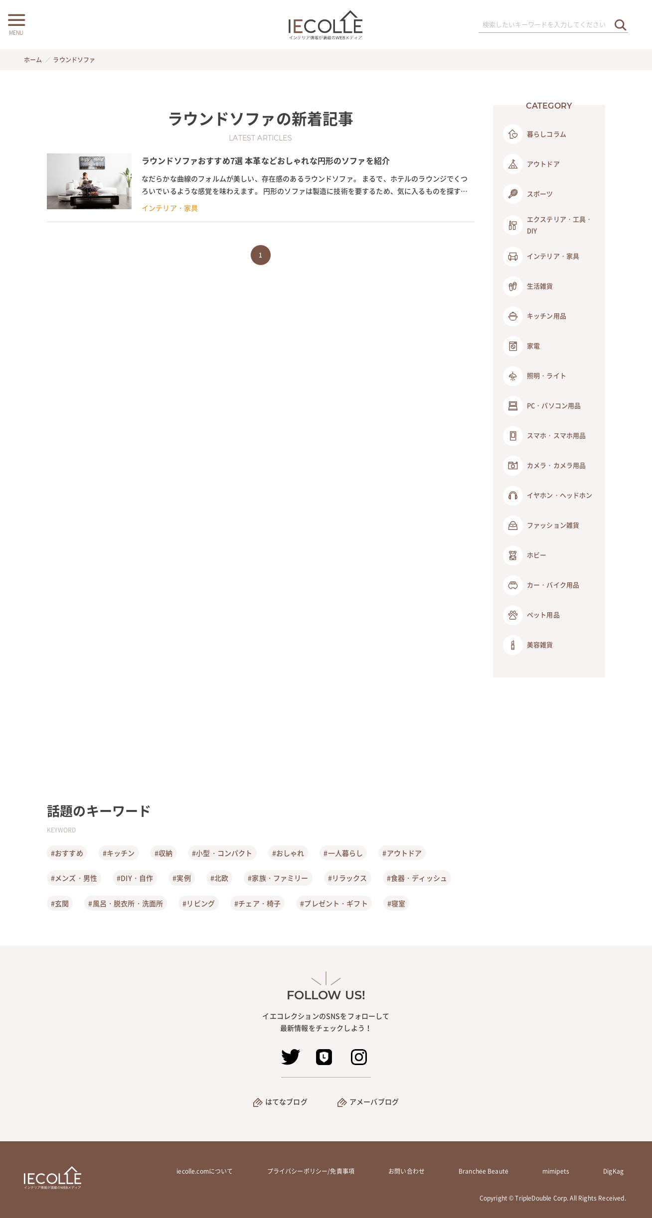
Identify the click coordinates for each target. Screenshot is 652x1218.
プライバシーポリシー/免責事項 (310, 1171)
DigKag (613, 1171)
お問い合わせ (406, 1171)
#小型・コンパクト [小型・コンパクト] (222, 853)
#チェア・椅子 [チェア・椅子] (257, 903)
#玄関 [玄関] (60, 903)
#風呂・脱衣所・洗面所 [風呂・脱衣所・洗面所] (125, 903)
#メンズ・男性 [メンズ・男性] (74, 878)
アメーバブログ (374, 1101)
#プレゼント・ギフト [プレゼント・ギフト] (334, 903)
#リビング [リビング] (198, 903)
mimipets (555, 1171)
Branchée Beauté (483, 1171)
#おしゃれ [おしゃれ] (288, 853)
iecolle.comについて (204, 1171)
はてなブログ (286, 1101)
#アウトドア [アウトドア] (402, 853)
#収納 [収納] (163, 853)
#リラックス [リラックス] (347, 878)
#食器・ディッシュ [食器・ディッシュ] (417, 878)
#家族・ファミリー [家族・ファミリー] (278, 878)
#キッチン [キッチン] (119, 853)
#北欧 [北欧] (219, 878)
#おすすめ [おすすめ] (67, 853)
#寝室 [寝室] (396, 903)
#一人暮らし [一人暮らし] (343, 853)
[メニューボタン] (16, 23)
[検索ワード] (553, 25)
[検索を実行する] (620, 24)
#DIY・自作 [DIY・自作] (135, 878)
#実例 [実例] (181, 878)
